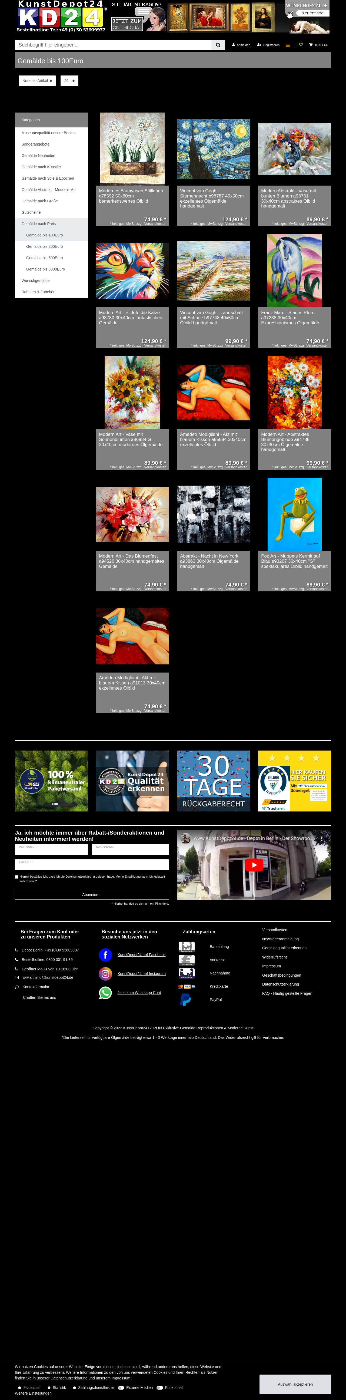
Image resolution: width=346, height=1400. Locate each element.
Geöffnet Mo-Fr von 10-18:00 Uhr (50, 969)
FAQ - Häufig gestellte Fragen (287, 993)
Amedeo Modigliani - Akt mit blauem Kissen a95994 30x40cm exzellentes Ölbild (213, 439)
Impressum (271, 966)
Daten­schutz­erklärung (69, 1378)
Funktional (174, 1387)
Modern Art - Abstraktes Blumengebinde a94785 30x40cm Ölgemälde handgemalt (285, 442)
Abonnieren (92, 894)
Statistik (59, 1387)
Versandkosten (274, 930)
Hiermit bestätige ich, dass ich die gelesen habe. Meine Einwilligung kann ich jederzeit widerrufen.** (92, 879)
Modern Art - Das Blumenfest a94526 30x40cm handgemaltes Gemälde (131, 561)
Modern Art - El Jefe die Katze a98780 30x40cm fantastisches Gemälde (130, 317)
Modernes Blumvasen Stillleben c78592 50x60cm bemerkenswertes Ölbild (131, 196)
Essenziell (32, 1387)
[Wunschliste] (299, 45)
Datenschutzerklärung (280, 984)
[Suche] (218, 45)
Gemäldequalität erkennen (284, 948)
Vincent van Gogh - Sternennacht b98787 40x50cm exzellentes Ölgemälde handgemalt (212, 199)
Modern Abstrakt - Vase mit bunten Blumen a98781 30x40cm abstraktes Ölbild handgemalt (288, 199)
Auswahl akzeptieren (295, 1384)
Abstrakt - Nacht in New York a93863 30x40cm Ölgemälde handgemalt (209, 561)
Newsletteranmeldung (280, 939)
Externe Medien (139, 1387)
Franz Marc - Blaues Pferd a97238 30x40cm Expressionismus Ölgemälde (290, 317)
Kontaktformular (35, 987)
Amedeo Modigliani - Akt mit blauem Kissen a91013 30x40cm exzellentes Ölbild (132, 683)
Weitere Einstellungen (33, 1393)
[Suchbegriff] (113, 45)
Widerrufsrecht (274, 957)
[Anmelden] (241, 45)
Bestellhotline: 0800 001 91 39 (47, 959)
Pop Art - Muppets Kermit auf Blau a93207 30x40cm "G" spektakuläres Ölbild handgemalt (294, 561)
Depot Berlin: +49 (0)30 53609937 (50, 950)
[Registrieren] (268, 45)
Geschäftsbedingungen (281, 975)
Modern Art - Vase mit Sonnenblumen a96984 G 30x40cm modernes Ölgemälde (130, 439)
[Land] (287, 45)
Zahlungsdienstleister (96, 1387)
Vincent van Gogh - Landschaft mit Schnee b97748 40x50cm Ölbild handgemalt (211, 317)
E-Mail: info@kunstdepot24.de (47, 977)
